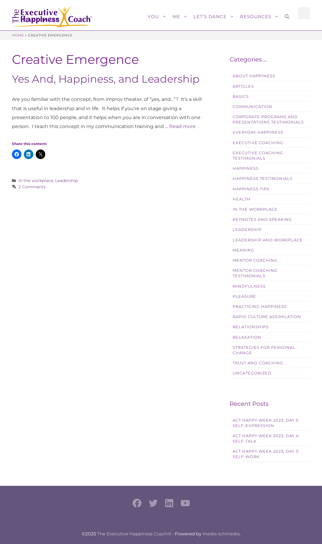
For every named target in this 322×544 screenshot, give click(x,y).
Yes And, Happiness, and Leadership (106, 79)
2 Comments (32, 186)
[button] (287, 17)
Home (18, 35)
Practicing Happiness (260, 306)
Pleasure (244, 296)
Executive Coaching (258, 143)
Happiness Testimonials (263, 178)
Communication (252, 106)
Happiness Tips (251, 189)
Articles (243, 86)
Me (181, 17)
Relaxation (247, 337)
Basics (241, 96)
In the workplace (35, 180)
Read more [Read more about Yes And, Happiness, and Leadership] (182, 126)
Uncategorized (252, 373)
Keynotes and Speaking (262, 219)
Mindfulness (249, 286)
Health (242, 199)
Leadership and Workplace (268, 240)
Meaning (243, 250)
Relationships (251, 327)
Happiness (246, 168)
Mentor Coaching (255, 260)
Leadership (66, 180)
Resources (261, 17)
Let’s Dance (215, 17)
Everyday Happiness (258, 132)
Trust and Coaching (258, 363)
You (158, 17)
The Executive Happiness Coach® (134, 534)
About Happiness (254, 76)
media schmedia (221, 534)
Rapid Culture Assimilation (267, 317)
